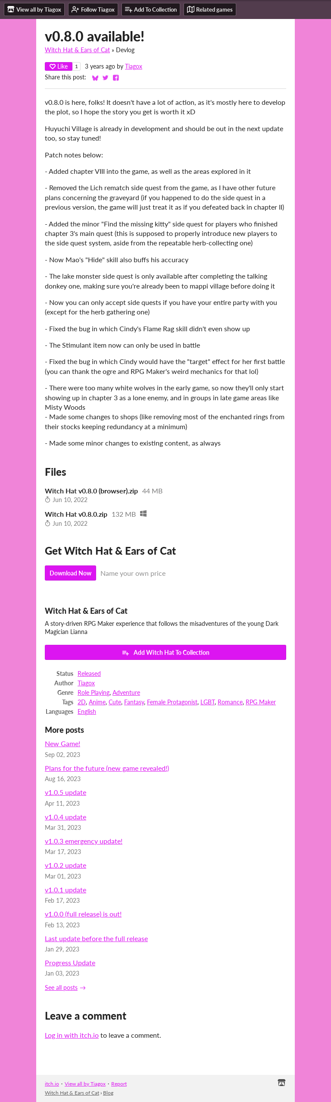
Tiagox (133, 66)
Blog (108, 1092)
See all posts (61, 987)
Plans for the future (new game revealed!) (107, 768)
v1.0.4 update (65, 817)
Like (59, 66)
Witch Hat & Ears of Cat (77, 50)
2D (82, 702)
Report (119, 1083)
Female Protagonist (172, 702)
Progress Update (70, 962)
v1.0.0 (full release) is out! (83, 914)
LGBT (207, 702)
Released (89, 673)
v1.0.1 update (65, 889)
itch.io (52, 1083)
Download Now (70, 573)
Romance (230, 702)
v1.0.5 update (65, 792)
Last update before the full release (96, 938)
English (87, 711)
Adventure (126, 692)
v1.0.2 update (65, 865)
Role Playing (93, 692)
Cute (115, 702)
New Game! (62, 743)
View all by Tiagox (85, 1083)
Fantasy (134, 702)
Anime (97, 702)
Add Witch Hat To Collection (165, 652)
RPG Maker (261, 702)
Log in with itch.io (72, 1035)
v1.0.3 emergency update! (83, 841)
